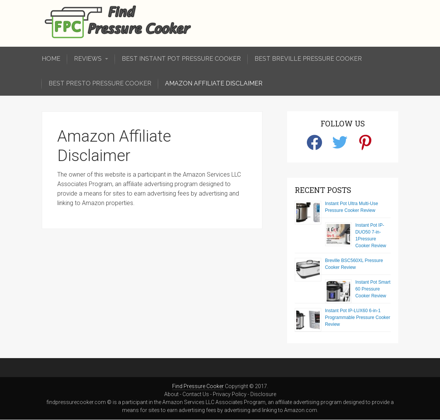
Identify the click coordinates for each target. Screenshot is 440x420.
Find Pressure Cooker (198, 386)
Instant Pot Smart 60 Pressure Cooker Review (373, 288)
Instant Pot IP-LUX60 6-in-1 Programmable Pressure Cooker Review (357, 317)
